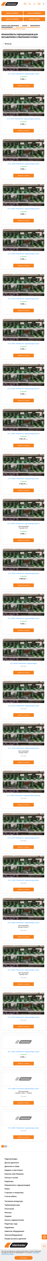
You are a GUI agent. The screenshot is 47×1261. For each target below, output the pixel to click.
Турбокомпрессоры (12, 1205)
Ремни (7, 1189)
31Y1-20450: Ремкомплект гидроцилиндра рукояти (24, 523)
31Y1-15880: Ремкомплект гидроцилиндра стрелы (23, 922)
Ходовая (8, 1216)
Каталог (24, 26)
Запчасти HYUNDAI (12, 19)
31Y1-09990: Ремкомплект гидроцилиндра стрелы (23, 618)
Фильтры (8, 1213)
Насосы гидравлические (14, 1220)
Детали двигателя (12, 1163)
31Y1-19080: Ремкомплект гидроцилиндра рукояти (24, 433)
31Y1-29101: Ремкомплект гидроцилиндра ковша (23, 705)
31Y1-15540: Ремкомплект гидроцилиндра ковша (23, 880)
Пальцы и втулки (11, 1178)
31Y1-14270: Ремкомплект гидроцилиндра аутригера (23, 119)
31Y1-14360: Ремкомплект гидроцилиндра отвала (23, 164)
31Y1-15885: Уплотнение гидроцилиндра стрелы (23, 1088)
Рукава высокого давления (15, 1239)
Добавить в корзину (23, 85)
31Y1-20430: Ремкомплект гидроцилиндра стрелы (23, 970)
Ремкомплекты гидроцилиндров (17, 1185)
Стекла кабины (11, 1196)
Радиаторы (9, 1181)
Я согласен (23, 1258)
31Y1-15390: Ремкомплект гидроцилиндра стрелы (23, 253)
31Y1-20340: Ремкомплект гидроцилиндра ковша (23, 573)
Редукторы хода (11, 1224)
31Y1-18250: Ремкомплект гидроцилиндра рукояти (24, 388)
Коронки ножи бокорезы (14, 1174)
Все (5, 1146)
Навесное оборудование (14, 1231)
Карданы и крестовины (14, 1170)
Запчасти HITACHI (12, 13)
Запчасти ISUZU (34, 19)
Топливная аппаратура (14, 1201)
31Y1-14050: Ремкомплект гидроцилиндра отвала (23, 1051)
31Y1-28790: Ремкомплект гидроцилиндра (23, 663)
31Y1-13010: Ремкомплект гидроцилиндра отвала (23, 74)
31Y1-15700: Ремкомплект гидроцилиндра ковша (23, 298)
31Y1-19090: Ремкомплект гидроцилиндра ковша (23, 478)
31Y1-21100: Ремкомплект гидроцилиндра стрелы (23, 1017)
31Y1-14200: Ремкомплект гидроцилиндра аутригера (23, 795)
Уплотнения (9, 1209)
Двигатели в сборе (12, 1166)
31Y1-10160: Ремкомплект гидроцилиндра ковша (23, 748)
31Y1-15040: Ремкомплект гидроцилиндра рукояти (24, 208)
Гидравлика (9, 1227)
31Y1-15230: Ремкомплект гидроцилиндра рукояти (24, 838)
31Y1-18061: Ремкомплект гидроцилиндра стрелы (23, 343)
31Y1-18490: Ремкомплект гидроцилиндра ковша (23, 1128)
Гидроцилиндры (11, 1159)
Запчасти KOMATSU (34, 13)
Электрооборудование (14, 1235)
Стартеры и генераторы (14, 1193)
